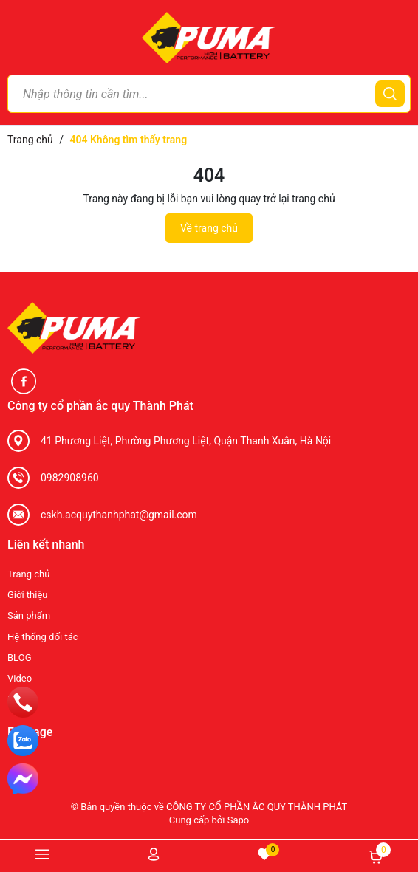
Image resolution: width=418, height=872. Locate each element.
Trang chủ (28, 574)
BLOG (19, 657)
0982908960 (70, 478)
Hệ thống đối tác (42, 636)
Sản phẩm (28, 615)
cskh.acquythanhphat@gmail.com (119, 515)
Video (19, 678)
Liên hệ (22, 698)
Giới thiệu (27, 594)
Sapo (238, 819)
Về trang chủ (209, 228)
